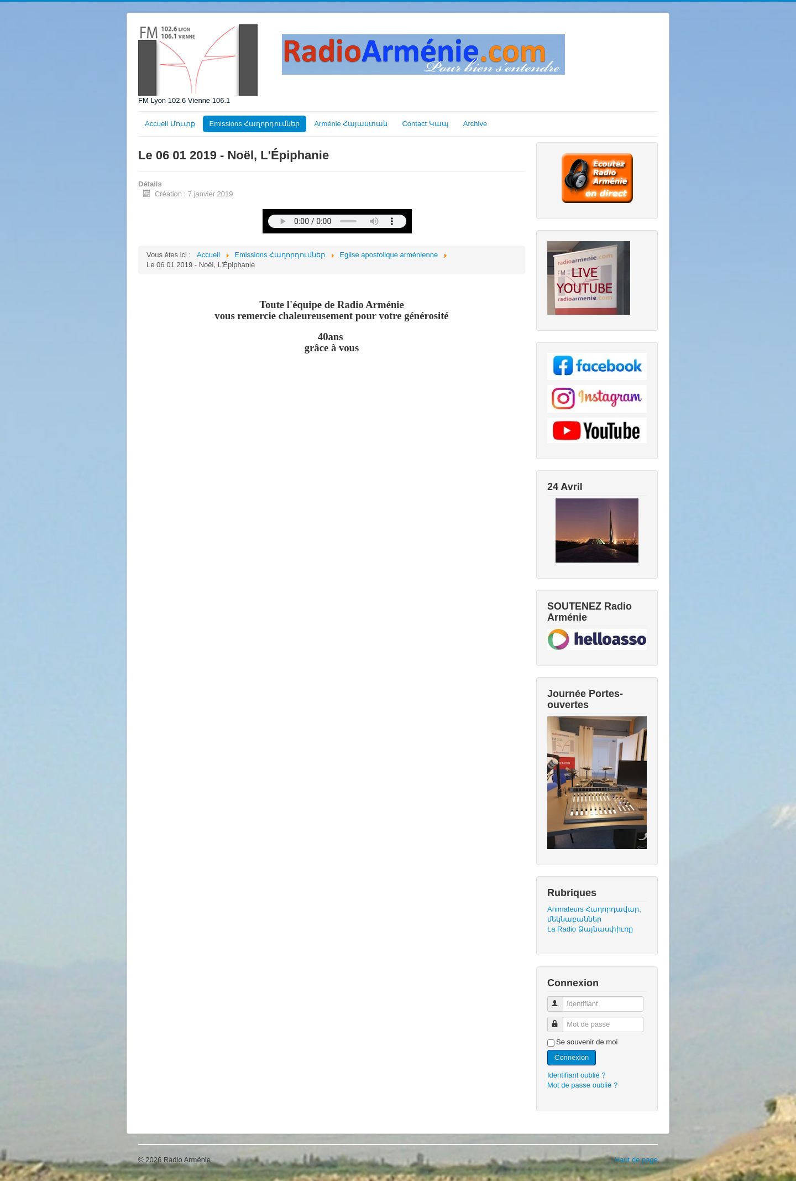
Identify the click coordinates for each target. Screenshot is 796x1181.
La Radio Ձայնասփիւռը (590, 929)
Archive (475, 123)
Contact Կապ (425, 123)
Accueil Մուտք (170, 123)
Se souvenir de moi (586, 1042)
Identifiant (560, 999)
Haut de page (636, 1160)
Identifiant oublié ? (576, 1075)
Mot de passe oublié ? (582, 1085)
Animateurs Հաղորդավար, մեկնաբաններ (594, 914)
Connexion (571, 1057)
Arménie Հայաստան (350, 123)
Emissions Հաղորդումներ (255, 123)
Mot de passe (560, 1019)
